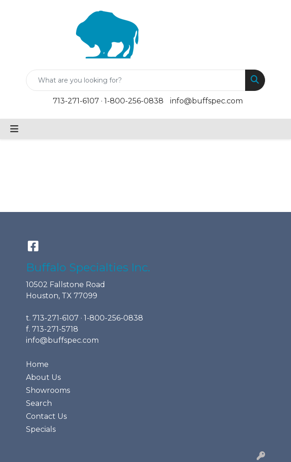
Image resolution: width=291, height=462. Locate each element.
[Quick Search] (136, 80)
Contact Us (46, 416)
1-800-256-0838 (134, 100)
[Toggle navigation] (14, 128)
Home (37, 364)
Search (39, 403)
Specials (41, 429)
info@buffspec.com (206, 100)
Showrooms (48, 390)
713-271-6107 (76, 100)
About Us (43, 377)
